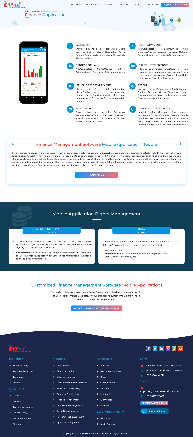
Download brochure (157, 411)
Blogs (137, 4)
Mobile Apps (93, 4)
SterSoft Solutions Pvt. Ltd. (95, 433)
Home (27, 11)
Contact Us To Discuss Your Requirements (96, 308)
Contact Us (152, 4)
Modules (76, 4)
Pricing (124, 4)
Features (110, 4)
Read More (96, 175)
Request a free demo (175, 4)
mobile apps (36, 11)
